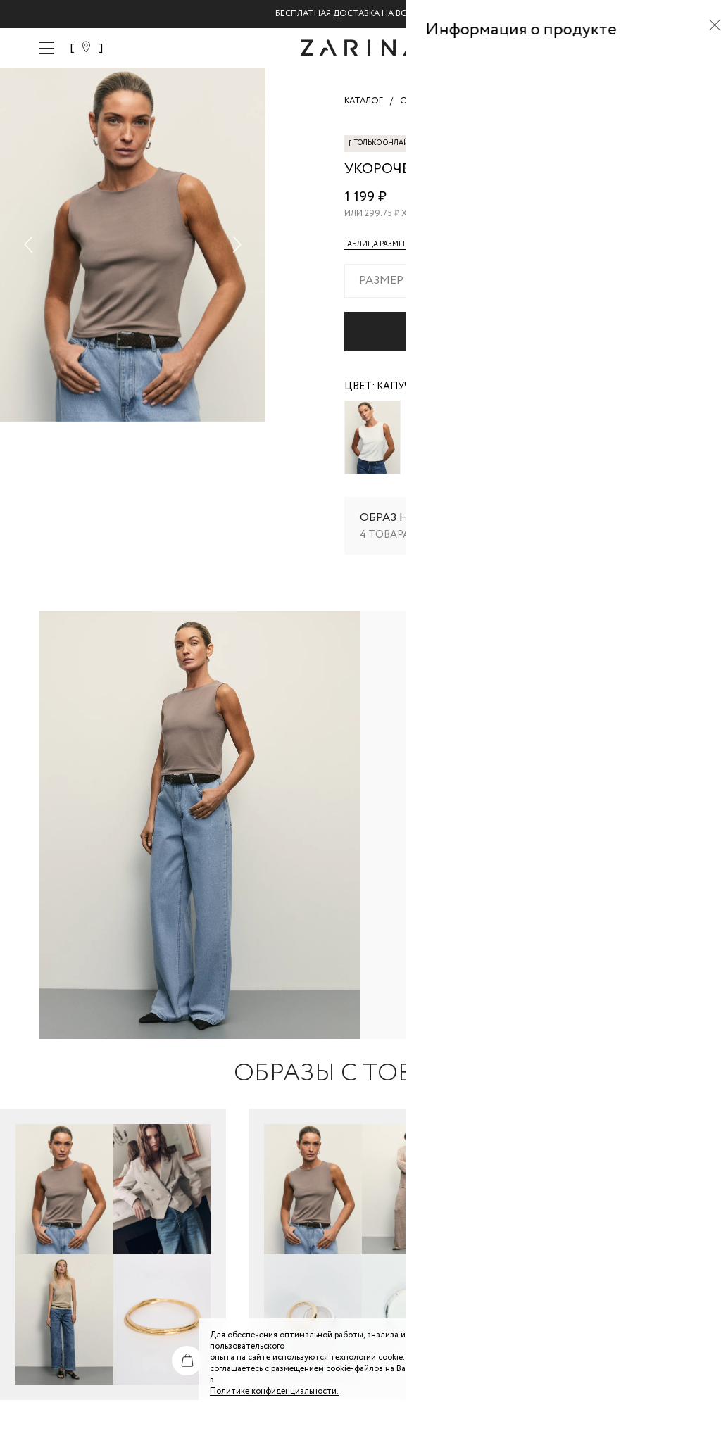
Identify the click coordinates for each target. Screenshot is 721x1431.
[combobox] (513, 281)
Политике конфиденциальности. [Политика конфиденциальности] (274, 1391)
